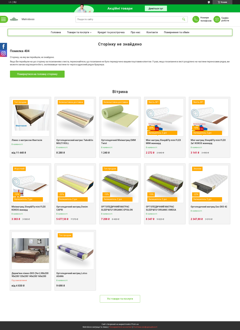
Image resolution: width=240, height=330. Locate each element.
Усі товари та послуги (120, 298)
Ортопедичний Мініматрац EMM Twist (118, 142)
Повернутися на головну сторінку (37, 74)
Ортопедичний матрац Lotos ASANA (71, 275)
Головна (56, 32)
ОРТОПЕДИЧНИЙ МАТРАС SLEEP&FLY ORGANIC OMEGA (161, 208)
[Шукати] (183, 19)
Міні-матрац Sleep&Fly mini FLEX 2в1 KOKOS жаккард (208, 142)
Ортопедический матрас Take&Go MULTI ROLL (74, 142)
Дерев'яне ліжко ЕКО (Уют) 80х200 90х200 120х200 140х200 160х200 (30, 275)
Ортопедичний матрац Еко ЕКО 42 (209, 206)
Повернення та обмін (176, 32)
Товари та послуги (78, 32)
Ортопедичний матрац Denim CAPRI (72, 208)
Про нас (135, 32)
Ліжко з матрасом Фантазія (27, 140)
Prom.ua (135, 324)
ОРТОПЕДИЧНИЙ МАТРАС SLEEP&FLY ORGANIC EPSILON (117, 208)
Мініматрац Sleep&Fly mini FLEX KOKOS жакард (29, 208)
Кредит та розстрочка (111, 32)
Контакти (152, 32)
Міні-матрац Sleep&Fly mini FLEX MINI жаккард (163, 142)
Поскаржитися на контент (120, 327)
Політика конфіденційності (145, 327)
